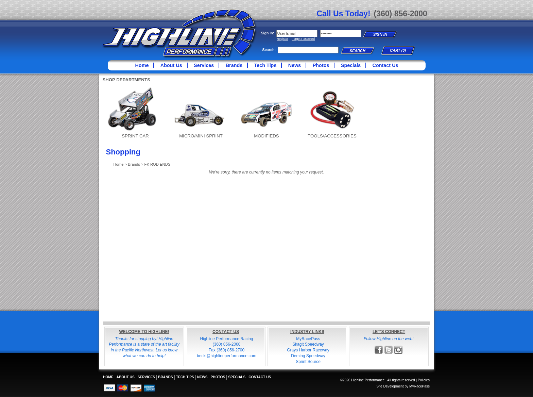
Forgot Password (303, 38)
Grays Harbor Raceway (308, 350)
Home (142, 65)
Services (204, 65)
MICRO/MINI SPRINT (200, 135)
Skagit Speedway (308, 344)
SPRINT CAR (135, 135)
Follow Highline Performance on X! (388, 350)
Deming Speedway (308, 355)
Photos (321, 65)
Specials (351, 65)
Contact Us (385, 65)
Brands (234, 65)
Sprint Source (308, 361)
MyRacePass (308, 338)
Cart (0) (398, 50)
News (294, 65)
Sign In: (267, 33)
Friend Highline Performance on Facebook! (379, 350)
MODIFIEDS (266, 135)
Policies (424, 380)
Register (283, 38)
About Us (171, 65)
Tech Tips (265, 65)
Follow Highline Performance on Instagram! (398, 350)
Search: (269, 50)
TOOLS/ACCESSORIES (332, 135)
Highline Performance (179, 34)
